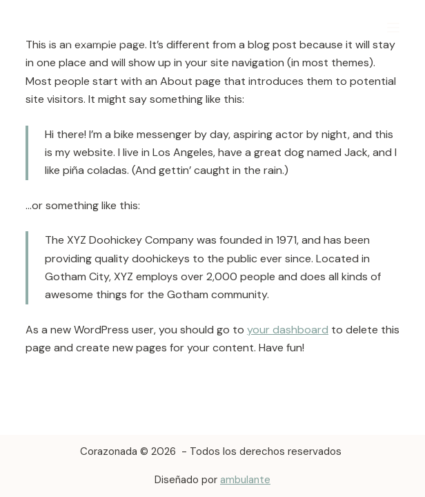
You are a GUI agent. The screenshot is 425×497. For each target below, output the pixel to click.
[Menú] (393, 27)
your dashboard (287, 329)
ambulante (245, 480)
